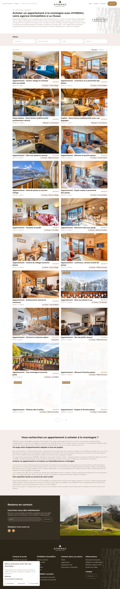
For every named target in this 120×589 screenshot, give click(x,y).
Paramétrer (21, 583)
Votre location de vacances (46, 577)
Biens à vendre (19, 10)
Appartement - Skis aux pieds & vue (76, 300)
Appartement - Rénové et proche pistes (78, 155)
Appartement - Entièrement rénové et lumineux (29, 301)
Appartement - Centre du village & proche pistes (31, 264)
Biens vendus (41, 562)
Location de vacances (29, 3)
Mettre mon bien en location (46, 579)
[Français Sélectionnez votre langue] (91, 576)
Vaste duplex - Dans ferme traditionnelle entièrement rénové (30, 119)
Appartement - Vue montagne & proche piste (30, 373)
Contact (112, 3)
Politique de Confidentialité (94, 562)
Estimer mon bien (42, 560)
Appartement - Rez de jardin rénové (76, 337)
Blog (90, 3)
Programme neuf (66, 565)
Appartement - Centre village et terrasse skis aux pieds (30, 82)
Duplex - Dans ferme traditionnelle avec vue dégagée (80, 119)
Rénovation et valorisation (69, 567)
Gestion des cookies (92, 567)
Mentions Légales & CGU (93, 565)
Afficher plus (8, 576)
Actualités (40, 567)
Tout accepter (33, 583)
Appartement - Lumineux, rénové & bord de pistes (80, 264)
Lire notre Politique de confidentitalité (14, 578)
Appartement (65, 562)
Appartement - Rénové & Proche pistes (78, 372)
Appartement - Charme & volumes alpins (30, 337)
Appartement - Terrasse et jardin (27, 228)
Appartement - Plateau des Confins (28, 410)
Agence (96, 3)
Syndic (16, 3)
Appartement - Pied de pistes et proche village (30, 191)
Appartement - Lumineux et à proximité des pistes (80, 82)
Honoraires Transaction (93, 560)
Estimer (103, 3)
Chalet (63, 560)
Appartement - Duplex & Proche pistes (78, 410)
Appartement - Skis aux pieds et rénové (30, 155)
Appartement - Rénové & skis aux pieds (78, 228)
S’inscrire (47, 519)
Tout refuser (9, 583)
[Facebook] (13, 530)
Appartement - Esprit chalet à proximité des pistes (78, 191)
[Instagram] (9, 530)
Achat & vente (7, 3)
